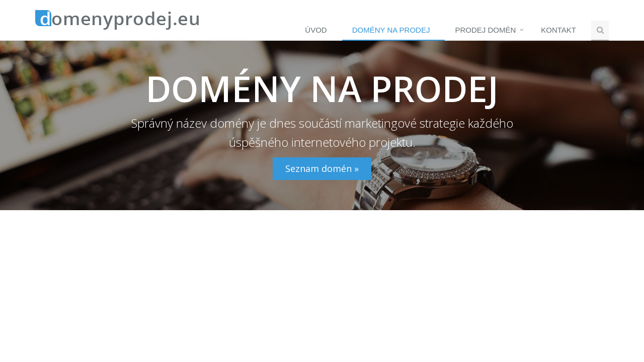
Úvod (316, 30)
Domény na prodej (391, 30)
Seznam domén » (322, 168)
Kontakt (558, 30)
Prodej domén (485, 30)
